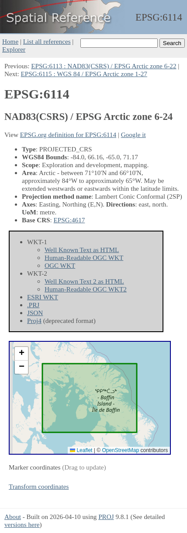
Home (10, 41)
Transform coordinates (39, 486)
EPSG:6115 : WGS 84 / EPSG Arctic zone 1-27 (84, 73)
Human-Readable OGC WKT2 (86, 289)
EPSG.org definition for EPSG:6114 (68, 134)
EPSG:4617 (69, 220)
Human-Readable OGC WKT (84, 257)
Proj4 (34, 320)
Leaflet (81, 450)
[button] (21, 354)
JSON (35, 312)
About (12, 516)
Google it (133, 134)
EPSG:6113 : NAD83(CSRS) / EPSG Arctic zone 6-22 (103, 66)
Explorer (13, 49)
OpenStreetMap (120, 450)
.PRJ (33, 305)
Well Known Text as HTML (82, 249)
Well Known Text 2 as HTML (84, 281)
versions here (22, 524)
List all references (47, 41)
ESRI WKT (42, 297)
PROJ (106, 516)
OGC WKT (60, 265)
